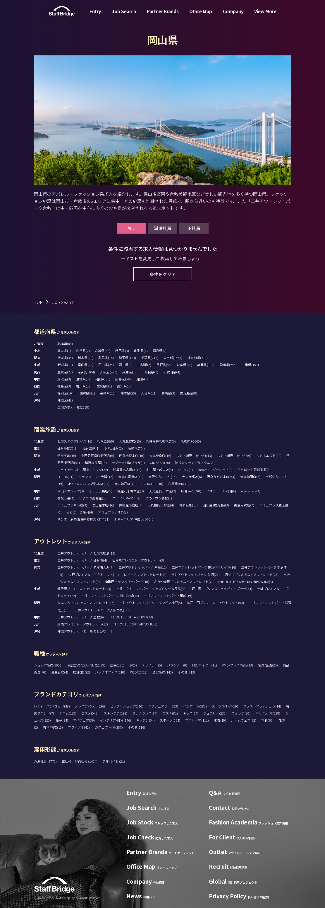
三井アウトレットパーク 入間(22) (195, 574)
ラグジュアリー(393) (163, 706)
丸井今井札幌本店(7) (161, 441)
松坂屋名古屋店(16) (127, 469)
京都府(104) (86, 372)
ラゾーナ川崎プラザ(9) (128, 462)
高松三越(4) (65, 498)
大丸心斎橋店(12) (130, 476)
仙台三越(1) (90, 448)
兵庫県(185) (131, 372)
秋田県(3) (122, 350)
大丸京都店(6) (192, 476)
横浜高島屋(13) (96, 462)
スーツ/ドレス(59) (225, 706)
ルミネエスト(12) (268, 455)
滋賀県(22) (65, 372)
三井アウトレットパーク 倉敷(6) (80, 617)
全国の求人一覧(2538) (73, 407)
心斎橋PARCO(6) (180, 483)
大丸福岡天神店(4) (160, 505)
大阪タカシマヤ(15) (162, 476)
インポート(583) (195, 706)
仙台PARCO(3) (67, 448)
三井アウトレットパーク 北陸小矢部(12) (110, 595)
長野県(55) (164, 364)
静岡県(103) (205, 364)
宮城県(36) (102, 350)
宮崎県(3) (168, 393)
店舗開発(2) (81, 672)
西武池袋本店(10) (131, 455)
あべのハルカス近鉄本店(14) (88, 483)
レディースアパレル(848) (52, 706)
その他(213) (186, 672)
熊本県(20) (128, 393)
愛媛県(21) (104, 386)
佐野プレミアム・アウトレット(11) (93, 574)
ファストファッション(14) (262, 706)
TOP (38, 302)
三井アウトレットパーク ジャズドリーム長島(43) (151, 588)
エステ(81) (170, 713)
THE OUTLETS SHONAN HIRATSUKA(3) (245, 581)
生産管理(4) (59, 672)
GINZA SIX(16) (160, 462)
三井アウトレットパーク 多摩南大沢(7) (85, 567)
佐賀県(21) (87, 393)
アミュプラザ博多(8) (113, 512)
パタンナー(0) (177, 665)
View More (265, 16)
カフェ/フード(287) (109, 727)
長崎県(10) (108, 393)
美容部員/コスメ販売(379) (86, 665)
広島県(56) (123, 379)
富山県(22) (85, 364)
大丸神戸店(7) (124, 483)
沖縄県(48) (65, 400)
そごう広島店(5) (100, 491)
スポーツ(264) (170, 720)
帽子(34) (62, 720)
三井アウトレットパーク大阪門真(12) (102, 610)
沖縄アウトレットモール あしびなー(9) (85, 631)
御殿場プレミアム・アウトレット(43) (84, 588)
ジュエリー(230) (215, 713)
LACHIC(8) (185, 469)
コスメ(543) (90, 713)
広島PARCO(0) (191, 491)
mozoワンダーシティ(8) (215, 469)
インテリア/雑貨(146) (115, 720)
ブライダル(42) (79, 727)
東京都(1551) (172, 357)
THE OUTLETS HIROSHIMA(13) (131, 617)
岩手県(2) (83, 350)
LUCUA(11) (65, 476)
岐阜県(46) (184, 364)
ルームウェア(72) (243, 720)
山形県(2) (141, 350)
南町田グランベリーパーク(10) (127, 581)
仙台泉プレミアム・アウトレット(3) (138, 560)
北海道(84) (65, 343)
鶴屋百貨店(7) (244, 505)
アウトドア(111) (197, 720)
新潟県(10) (65, 364)
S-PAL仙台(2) (113, 448)
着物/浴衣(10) (53, 727)
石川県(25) (106, 364)
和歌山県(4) (171, 372)
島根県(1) (83, 379)
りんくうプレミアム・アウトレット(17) (85, 602)
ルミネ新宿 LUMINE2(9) (234, 455)
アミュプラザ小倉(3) (72, 505)
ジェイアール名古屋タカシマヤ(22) (82, 469)
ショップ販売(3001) (48, 665)
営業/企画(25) (268, 665)
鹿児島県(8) (188, 393)
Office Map (200, 16)
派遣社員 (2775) (45, 761)
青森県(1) (64, 350)
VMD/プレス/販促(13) (237, 665)
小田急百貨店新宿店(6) (97, 455)
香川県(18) (84, 386)
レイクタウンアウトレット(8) (145, 574)
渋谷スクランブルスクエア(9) (196, 462)
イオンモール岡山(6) (221, 491)
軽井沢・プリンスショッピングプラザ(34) (222, 588)
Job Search (124, 16)
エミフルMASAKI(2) (126, 498)
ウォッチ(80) (241, 713)
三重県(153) (250, 364)
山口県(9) (142, 379)
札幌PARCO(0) (191, 441)
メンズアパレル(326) (90, 706)
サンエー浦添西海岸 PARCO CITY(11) (83, 519)
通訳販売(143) (162, 672)
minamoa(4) (250, 491)
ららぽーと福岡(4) (79, 512)
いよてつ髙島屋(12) (93, 498)
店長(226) (117, 665)
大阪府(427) (108, 372)
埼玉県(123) (127, 357)
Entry (95, 16)
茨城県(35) (65, 357)
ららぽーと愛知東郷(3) (254, 469)
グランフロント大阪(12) (95, 476)
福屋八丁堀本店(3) (130, 491)
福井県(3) (126, 364)
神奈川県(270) (197, 357)
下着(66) (267, 720)
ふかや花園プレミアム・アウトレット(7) (183, 581)
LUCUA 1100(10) (151, 483)
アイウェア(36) (84, 720)
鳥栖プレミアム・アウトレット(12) (82, 624)
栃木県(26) (85, 357)
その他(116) (136, 727)
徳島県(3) (64, 386)
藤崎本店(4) (136, 448)
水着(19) (220, 720)
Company (233, 16)
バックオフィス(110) (110, 672)
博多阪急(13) (188, 505)
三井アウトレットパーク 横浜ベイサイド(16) (204, 567)
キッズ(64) (190, 713)
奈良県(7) (151, 372)
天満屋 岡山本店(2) (162, 491)
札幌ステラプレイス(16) (74, 441)
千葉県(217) (149, 357)
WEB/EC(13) (138, 672)
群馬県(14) (106, 357)
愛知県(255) (228, 364)
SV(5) (133, 665)
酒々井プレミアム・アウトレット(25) (251, 574)
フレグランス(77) (144, 713)
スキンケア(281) (115, 713)
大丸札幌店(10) (130, 441)
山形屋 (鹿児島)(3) (216, 505)
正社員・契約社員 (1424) (80, 761)
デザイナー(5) (152, 665)
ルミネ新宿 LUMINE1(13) (194, 455)
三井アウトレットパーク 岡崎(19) (168, 595)
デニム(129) (67, 713)
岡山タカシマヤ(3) (70, 491)
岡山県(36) (102, 379)
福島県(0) (159, 350)
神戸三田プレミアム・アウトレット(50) (215, 602)
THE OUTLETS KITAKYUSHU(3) (135, 624)
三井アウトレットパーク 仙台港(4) (82, 560)
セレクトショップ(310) (126, 706)
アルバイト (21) (113, 761)
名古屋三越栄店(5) (159, 469)
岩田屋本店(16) (103, 505)
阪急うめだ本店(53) (221, 476)
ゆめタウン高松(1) (158, 498)
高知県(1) (124, 386)
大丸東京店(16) (160, 455)
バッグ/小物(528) (267, 713)
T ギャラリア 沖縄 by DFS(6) (134, 519)
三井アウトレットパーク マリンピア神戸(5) (150, 602)
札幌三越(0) (105, 441)
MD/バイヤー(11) (204, 665)
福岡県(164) (66, 393)
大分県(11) (149, 393)
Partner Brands (163, 16)
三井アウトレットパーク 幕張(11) (142, 567)
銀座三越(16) (66, 455)
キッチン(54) (145, 720)
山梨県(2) (144, 364)
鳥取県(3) (64, 379)
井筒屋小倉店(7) (130, 505)
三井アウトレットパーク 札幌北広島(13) (86, 553)
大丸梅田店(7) (250, 476)
